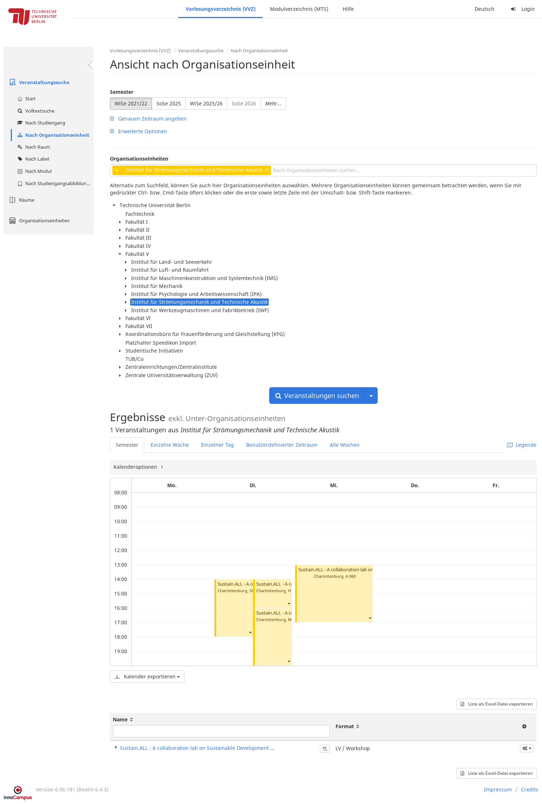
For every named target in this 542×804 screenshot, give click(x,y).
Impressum (498, 789)
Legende (522, 444)
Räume (20, 200)
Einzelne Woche (170, 444)
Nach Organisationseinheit (52, 135)
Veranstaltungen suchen (317, 395)
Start (25, 98)
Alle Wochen (345, 444)
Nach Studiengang (40, 122)
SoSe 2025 (168, 103)
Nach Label (32, 159)
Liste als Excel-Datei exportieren (497, 704)
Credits (529, 789)
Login (522, 8)
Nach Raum (32, 147)
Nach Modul (33, 171)
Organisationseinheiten (38, 220)
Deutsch (484, 8)
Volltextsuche (34, 111)
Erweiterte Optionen (138, 131)
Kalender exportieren (147, 676)
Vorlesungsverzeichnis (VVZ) (221, 8)
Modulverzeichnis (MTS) (299, 8)
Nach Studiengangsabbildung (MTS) (54, 183)
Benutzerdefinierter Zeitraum (281, 444)
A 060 (351, 576)
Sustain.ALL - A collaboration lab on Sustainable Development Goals (370, 570)
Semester (121, 91)
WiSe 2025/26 (206, 103)
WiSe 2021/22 (131, 103)
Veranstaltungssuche (38, 82)
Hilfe (348, 8)
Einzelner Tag (217, 444)
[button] (250, 632)
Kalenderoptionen (136, 466)
